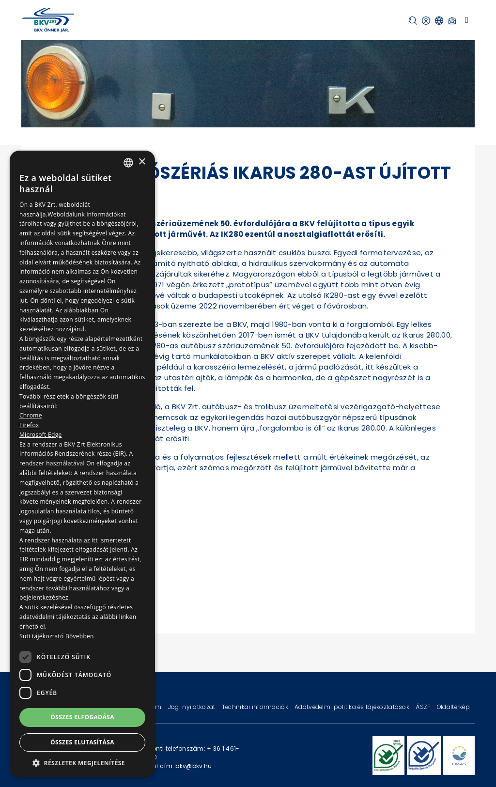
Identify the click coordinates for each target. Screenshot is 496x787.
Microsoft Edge (40, 435)
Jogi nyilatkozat (192, 707)
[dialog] (82, 464)
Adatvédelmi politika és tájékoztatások (352, 707)
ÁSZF (424, 707)
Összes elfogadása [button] (82, 717)
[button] (412, 20)
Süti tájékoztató (41, 636)
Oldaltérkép (453, 707)
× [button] (141, 162)
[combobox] (128, 163)
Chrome (30, 415)
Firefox (29, 425)
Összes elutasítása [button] (82, 742)
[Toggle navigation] (467, 20)
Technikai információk (256, 707)
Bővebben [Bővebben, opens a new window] (79, 636)
